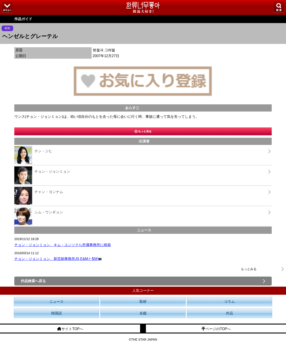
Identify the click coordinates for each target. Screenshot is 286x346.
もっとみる (249, 269)
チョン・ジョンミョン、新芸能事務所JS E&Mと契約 (57, 259)
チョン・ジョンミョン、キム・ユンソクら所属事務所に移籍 (62, 245)
